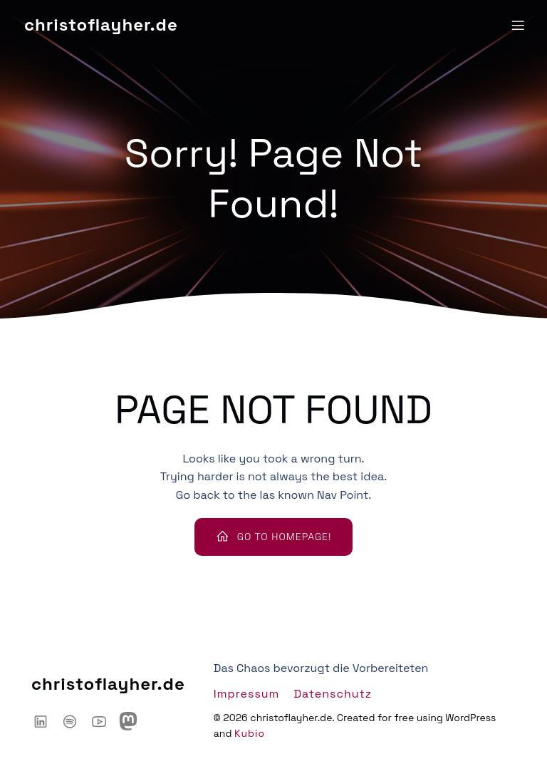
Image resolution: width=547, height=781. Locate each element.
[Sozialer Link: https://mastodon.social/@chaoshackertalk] (133, 721)
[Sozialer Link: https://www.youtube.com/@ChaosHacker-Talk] (104, 721)
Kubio (249, 733)
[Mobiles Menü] (518, 25)
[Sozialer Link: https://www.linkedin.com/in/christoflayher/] (46, 721)
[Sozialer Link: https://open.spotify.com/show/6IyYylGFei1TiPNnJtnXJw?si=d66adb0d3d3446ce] (75, 721)
